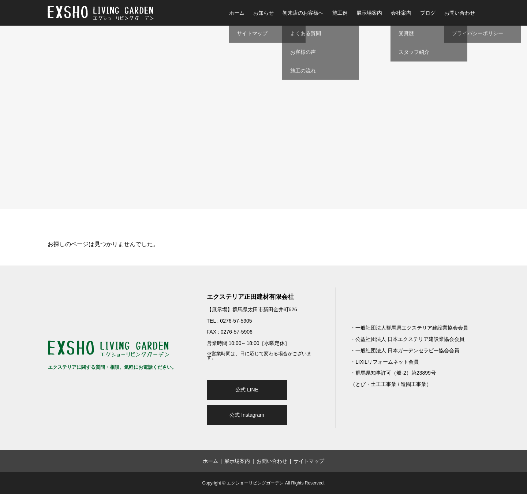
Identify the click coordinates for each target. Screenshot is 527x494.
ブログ (428, 13)
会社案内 (401, 13)
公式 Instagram (246, 415)
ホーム (236, 13)
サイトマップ (309, 461)
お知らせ (263, 13)
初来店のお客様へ (303, 13)
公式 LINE (246, 390)
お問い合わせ (459, 13)
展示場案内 (369, 13)
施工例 (340, 13)
